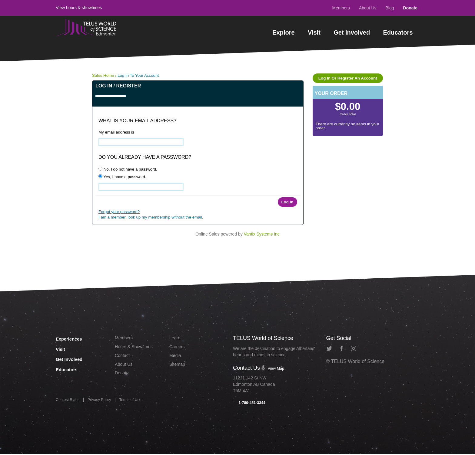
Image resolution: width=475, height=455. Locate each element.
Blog (390, 7)
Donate (410, 7)
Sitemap (178, 367)
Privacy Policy (104, 402)
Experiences (73, 338)
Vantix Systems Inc (262, 234)
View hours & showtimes (79, 7)
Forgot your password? (119, 211)
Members (341, 7)
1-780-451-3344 (251, 403)
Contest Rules (69, 402)
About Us (368, 7)
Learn (175, 338)
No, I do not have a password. (127, 169)
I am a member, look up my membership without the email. (150, 217)
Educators (398, 32)
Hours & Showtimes (136, 348)
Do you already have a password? (144, 157)
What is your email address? (137, 120)
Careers (178, 348)
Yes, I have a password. (122, 176)
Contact (123, 357)
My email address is (116, 132)
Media (176, 357)
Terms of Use (137, 402)
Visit (314, 32)
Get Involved (352, 32)
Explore (283, 32)
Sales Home (103, 75)
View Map (273, 368)
